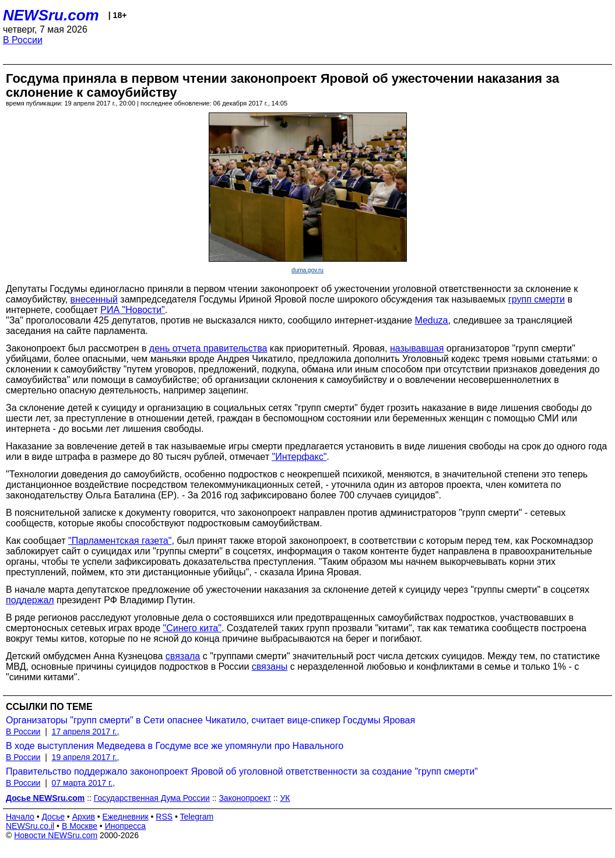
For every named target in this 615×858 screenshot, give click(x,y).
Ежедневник (126, 816)
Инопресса (125, 826)
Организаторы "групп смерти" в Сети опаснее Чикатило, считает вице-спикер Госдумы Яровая (210, 720)
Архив (83, 816)
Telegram (197, 816)
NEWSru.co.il (30, 826)
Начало (20, 816)
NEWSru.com (51, 15)
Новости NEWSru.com (55, 835)
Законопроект (244, 798)
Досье (53, 816)
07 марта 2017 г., (83, 782)
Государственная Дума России (152, 798)
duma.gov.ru (307, 270)
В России (23, 40)
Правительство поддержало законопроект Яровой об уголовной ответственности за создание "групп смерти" (242, 771)
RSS (164, 816)
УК (285, 798)
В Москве (79, 826)
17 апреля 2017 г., (86, 731)
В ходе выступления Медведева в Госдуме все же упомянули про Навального (174, 746)
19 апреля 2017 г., (86, 757)
